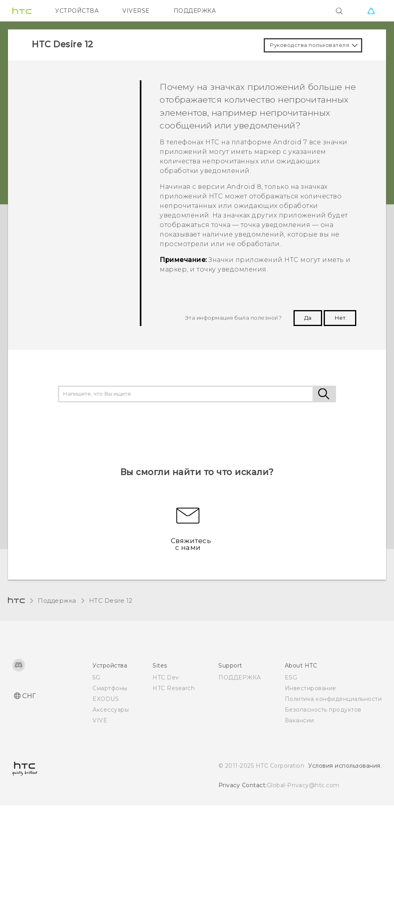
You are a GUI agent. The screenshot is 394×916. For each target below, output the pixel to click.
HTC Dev (166, 677)
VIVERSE (136, 10)
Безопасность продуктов (323, 709)
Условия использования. (345, 765)
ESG (291, 677)
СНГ (29, 696)
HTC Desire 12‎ (111, 600)
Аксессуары (111, 709)
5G (96, 677)
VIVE (100, 720)
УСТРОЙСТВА (76, 10)
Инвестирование (310, 688)
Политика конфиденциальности (333, 699)
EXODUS (106, 699)
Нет (340, 317)
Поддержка (57, 600)
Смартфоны (110, 688)
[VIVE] (371, 10)
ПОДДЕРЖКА (195, 10)
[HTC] (21, 11)
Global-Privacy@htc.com (303, 785)
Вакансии (299, 720)
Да (307, 317)
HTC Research (174, 688)
